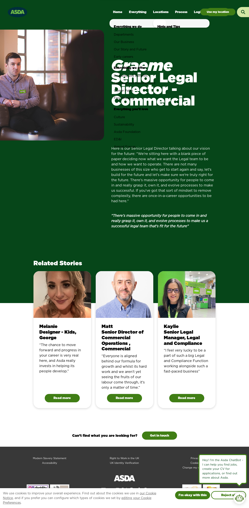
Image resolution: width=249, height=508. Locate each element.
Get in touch (159, 435)
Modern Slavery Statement (49, 458)
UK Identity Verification (124, 462)
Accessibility (49, 462)
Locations (160, 12)
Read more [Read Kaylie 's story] (186, 398)
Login (198, 12)
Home (117, 12)
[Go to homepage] (17, 12)
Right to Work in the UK (124, 458)
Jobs (218, 12)
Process (181, 12)
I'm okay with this (193, 495)
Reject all (228, 495)
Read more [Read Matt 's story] (124, 398)
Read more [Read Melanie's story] (62, 398)
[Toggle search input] (243, 12)
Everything (137, 12)
